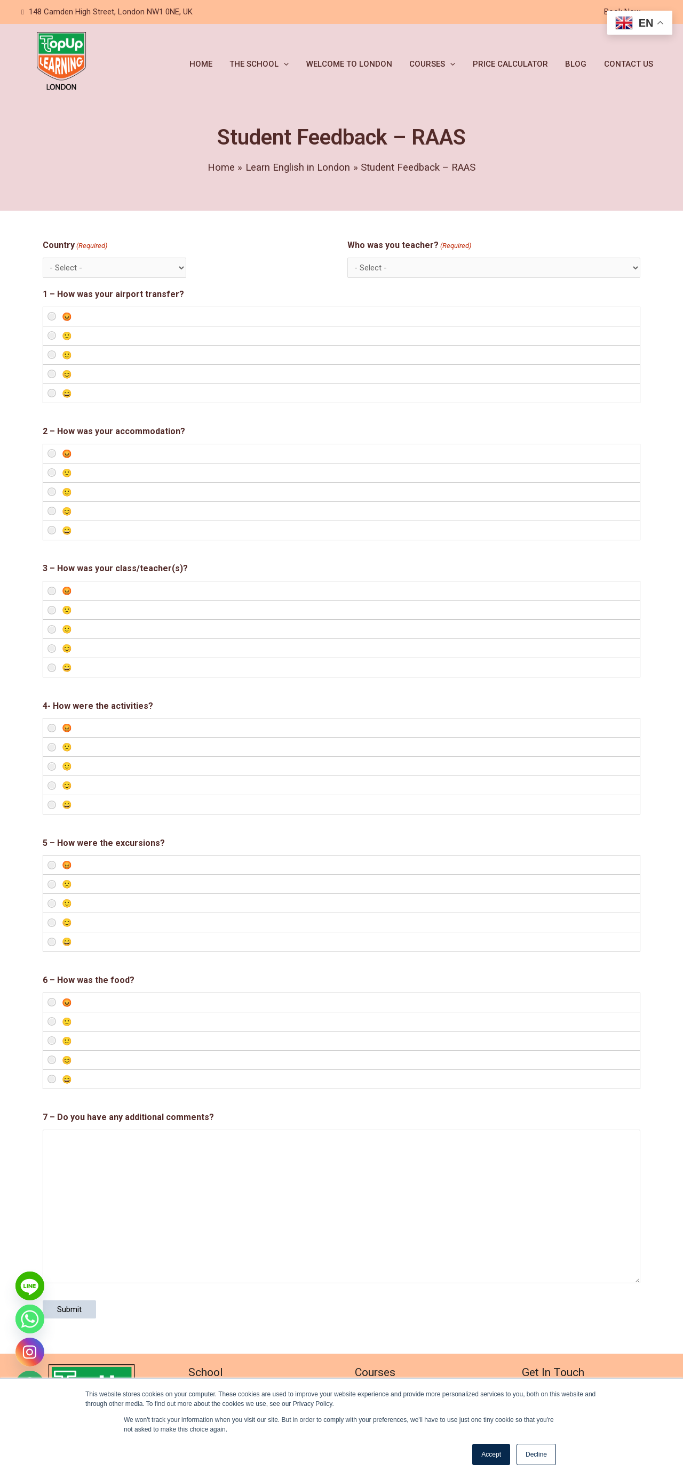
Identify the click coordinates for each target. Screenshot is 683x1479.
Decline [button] (536, 1454)
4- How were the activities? (98, 706)
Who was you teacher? (409, 245)
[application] (291, 64)
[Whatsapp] (29, 1319)
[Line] (29, 1286)
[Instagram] (29, 1352)
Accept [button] (491, 1454)
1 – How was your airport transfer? (113, 294)
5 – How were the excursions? (104, 843)
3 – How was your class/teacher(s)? (115, 568)
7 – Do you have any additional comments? (128, 1117)
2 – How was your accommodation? (114, 431)
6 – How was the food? (88, 980)
